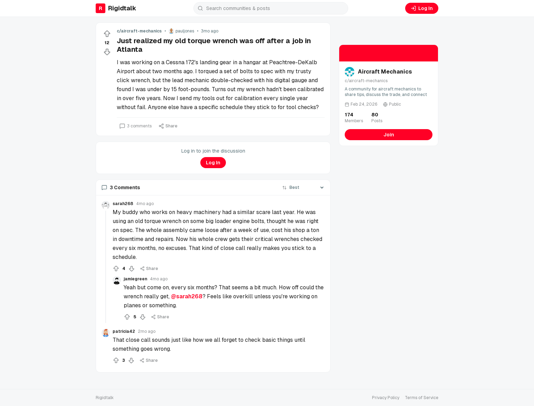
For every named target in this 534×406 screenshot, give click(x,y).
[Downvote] (107, 51)
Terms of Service (421, 397)
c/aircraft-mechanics (139, 31)
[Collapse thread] (105, 267)
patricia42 (124, 331)
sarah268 (123, 203)
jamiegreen (135, 279)
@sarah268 (186, 296)
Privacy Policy (385, 397)
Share (168, 126)
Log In (422, 8)
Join (388, 135)
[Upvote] (107, 33)
